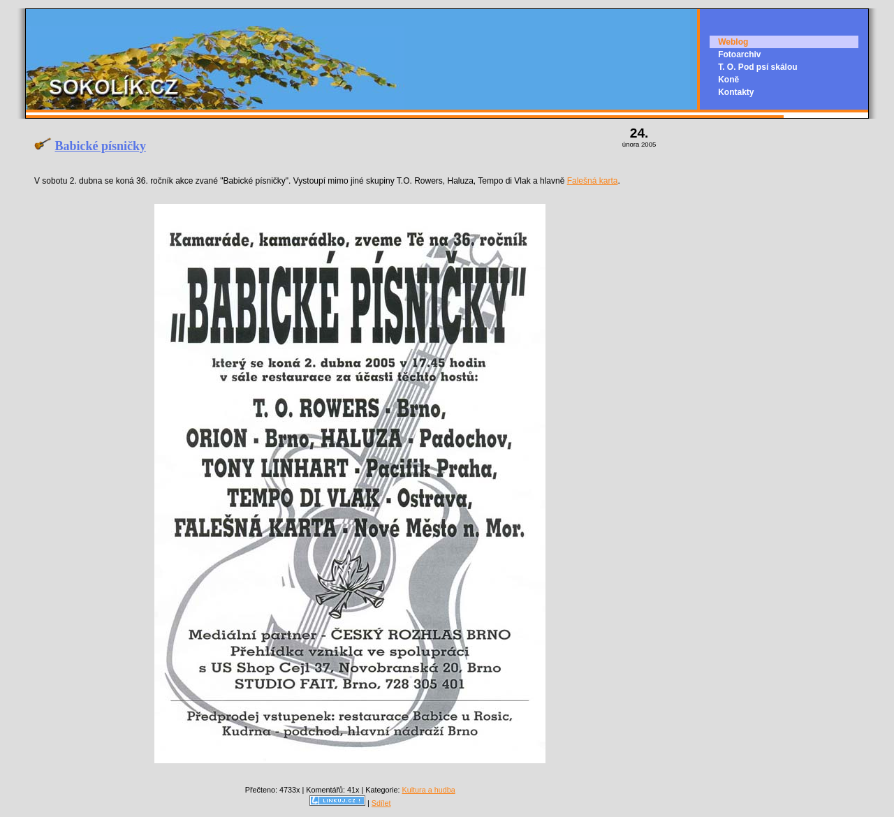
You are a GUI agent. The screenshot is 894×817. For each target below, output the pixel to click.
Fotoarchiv (739, 54)
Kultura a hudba (428, 790)
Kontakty (736, 92)
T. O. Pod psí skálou (757, 67)
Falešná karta (592, 181)
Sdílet (381, 803)
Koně (728, 79)
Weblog (733, 42)
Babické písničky (101, 146)
